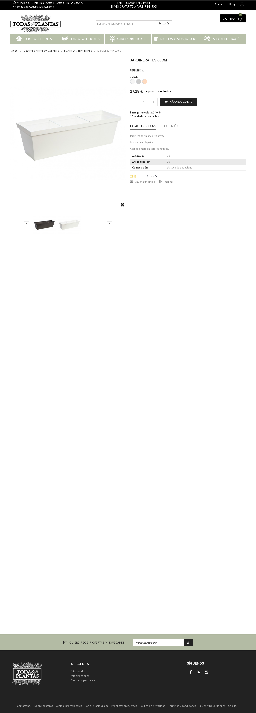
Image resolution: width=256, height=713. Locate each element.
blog (232, 4)
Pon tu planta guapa (97, 706)
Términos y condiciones (182, 706)
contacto (220, 4)
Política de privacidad (152, 706)
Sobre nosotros (43, 706)
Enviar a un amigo (145, 182)
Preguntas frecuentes (124, 706)
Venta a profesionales (69, 706)
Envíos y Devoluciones (212, 706)
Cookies (233, 706)
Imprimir (168, 182)
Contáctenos (24, 706)
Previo (26, 223)
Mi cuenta (80, 664)
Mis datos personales (84, 680)
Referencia (137, 70)
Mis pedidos (78, 671)
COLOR (134, 76)
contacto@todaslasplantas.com (35, 6)
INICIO (13, 51)
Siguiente (109, 223)
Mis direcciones (80, 676)
